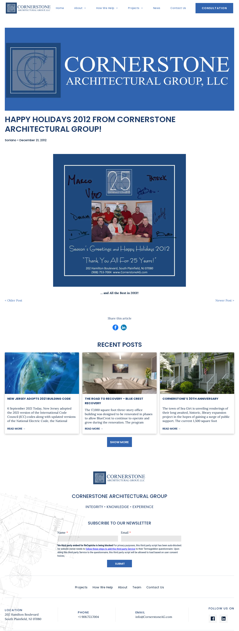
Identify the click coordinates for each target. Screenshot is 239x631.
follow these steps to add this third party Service (110, 549)
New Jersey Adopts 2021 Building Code (39, 399)
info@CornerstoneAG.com (153, 617)
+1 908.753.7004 (88, 617)
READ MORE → (16, 429)
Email (124, 532)
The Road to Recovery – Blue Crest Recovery (114, 401)
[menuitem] (61, 8)
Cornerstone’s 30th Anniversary (190, 399)
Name (61, 532)
